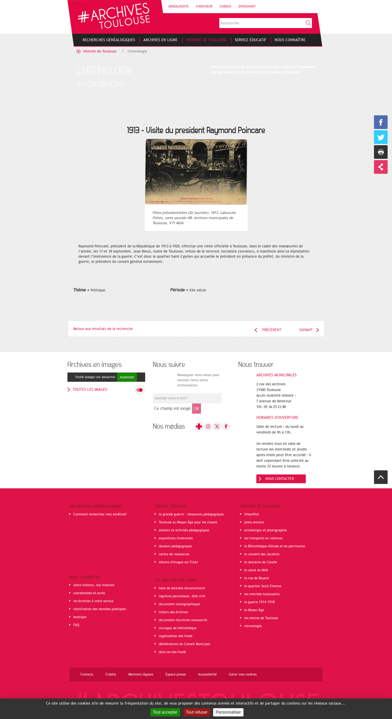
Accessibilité (207, 674)
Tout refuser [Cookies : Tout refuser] (196, 712)
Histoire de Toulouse (100, 51)
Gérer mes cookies (243, 674)
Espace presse (175, 674)
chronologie (253, 626)
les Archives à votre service (93, 601)
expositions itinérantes (176, 538)
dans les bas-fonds (172, 652)
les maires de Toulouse (261, 618)
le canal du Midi (256, 570)
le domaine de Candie (260, 562)
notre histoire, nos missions (93, 585)
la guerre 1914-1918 (259, 602)
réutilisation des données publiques (99, 609)
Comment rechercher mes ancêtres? (100, 514)
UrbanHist (251, 514)
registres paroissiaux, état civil (182, 596)
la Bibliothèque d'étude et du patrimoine (274, 546)
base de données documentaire (182, 588)
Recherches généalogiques (95, 506)
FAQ (76, 625)
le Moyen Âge (254, 610)
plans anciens (254, 522)
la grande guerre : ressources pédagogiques (191, 514)
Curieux (225, 6)
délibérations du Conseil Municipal (184, 644)
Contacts (86, 674)
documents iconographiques (179, 604)
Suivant (306, 330)
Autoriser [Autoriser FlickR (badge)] (127, 377)
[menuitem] (109, 40)
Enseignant (247, 6)
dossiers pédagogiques (175, 546)
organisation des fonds (175, 636)
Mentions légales (140, 674)
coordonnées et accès (89, 593)
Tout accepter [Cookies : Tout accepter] (165, 712)
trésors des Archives (173, 612)
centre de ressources (174, 554)
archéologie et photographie (265, 530)
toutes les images (90, 389)
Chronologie (137, 51)
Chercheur (204, 6)
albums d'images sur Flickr (178, 562)
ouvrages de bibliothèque (177, 628)
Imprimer (381, 152)
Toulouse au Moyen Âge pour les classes (188, 522)
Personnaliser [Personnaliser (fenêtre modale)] (228, 712)
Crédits (111, 674)
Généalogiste (178, 6)
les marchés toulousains (262, 594)
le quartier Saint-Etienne (262, 586)
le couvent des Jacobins (261, 554)
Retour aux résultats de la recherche (103, 329)
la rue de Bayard (256, 578)
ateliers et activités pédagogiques (184, 530)
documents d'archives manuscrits (183, 620)
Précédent (271, 330)
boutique (79, 617)
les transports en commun (263, 538)
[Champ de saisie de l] (187, 398)
